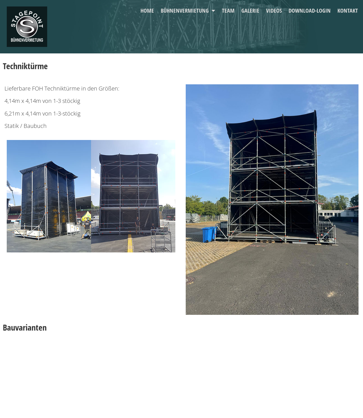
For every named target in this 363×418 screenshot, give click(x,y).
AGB (98, 405)
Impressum (103, 386)
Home (147, 10)
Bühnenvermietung (188, 10)
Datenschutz (104, 396)
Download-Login (310, 10)
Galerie (250, 10)
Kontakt (347, 10)
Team (228, 10)
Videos (274, 10)
